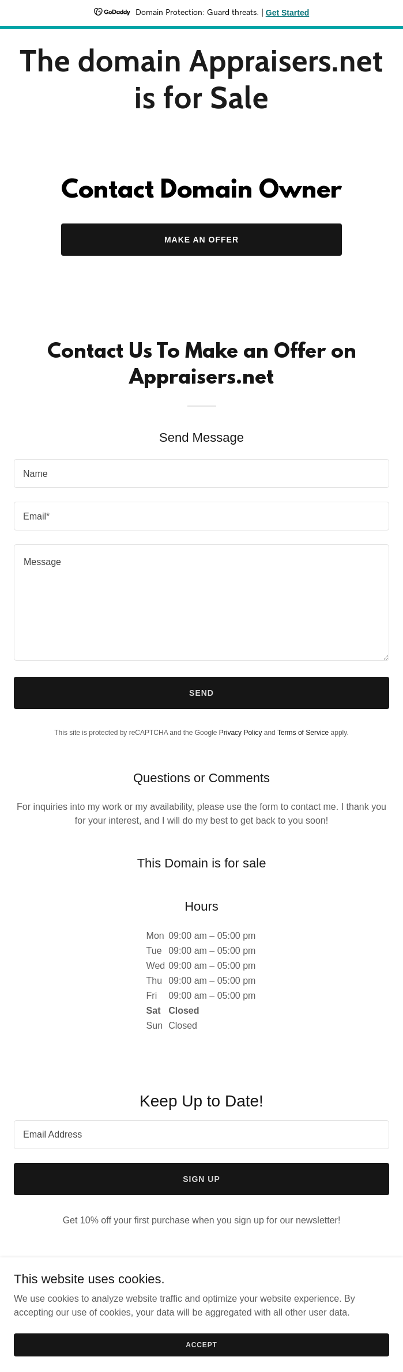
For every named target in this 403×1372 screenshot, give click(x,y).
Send (201, 693)
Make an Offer (201, 239)
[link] (201, 105)
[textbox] (201, 473)
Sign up (201, 1179)
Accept (201, 1344)
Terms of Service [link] (303, 733)
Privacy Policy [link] (240, 733)
